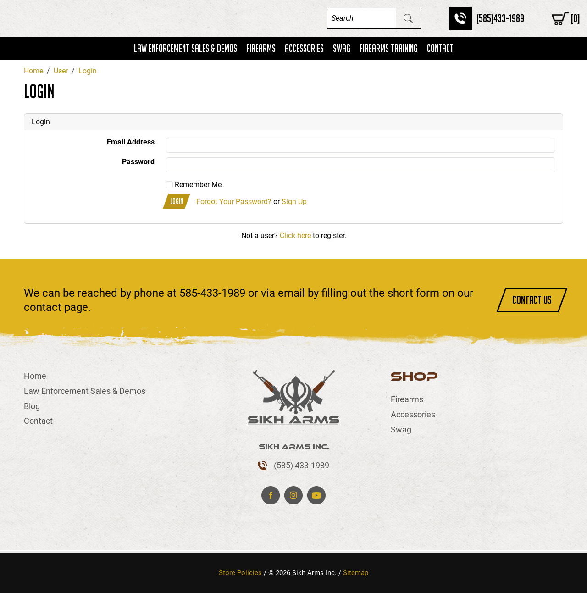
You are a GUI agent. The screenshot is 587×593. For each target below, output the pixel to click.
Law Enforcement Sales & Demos (185, 48)
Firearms (261, 48)
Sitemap (355, 573)
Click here (295, 235)
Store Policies (240, 573)
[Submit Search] (408, 18)
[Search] (361, 18)
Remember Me (194, 184)
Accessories (304, 48)
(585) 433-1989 (301, 465)
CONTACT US (532, 299)
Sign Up (294, 202)
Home (35, 376)
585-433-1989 (212, 293)
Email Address (131, 142)
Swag (341, 48)
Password (138, 161)
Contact (440, 48)
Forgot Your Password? (233, 202)
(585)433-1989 (500, 18)
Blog (32, 406)
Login (176, 201)
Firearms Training (389, 48)
